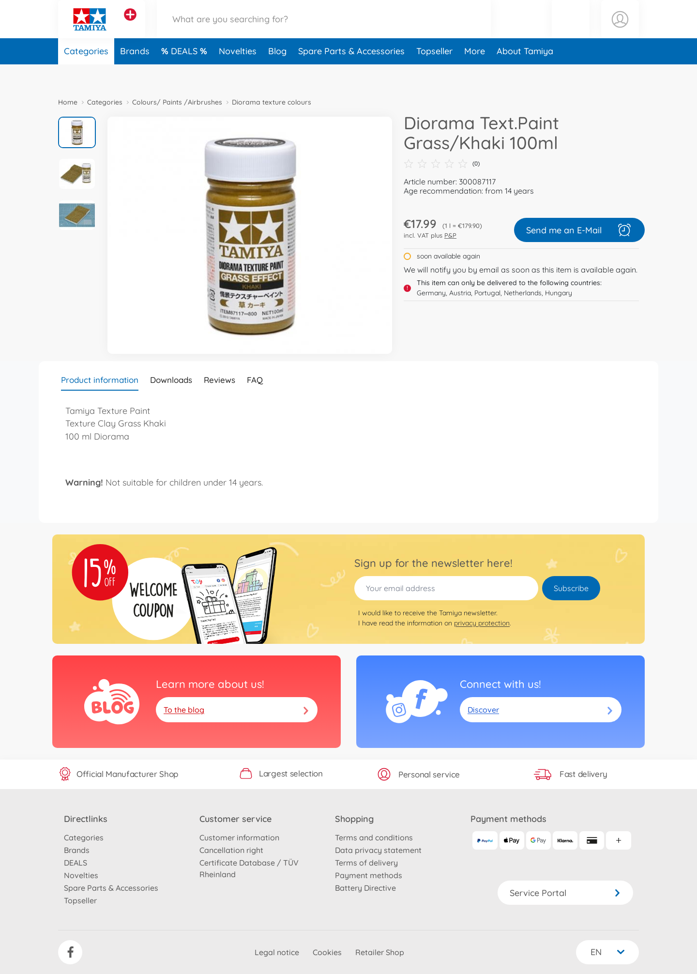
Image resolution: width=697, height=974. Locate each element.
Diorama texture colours (271, 102)
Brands (135, 74)
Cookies (327, 952)
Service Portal (565, 892)
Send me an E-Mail (579, 230)
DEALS (185, 74)
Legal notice (277, 952)
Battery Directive (365, 888)
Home (67, 102)
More (474, 74)
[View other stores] (130, 26)
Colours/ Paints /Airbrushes (177, 102)
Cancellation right (231, 850)
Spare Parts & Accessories (351, 74)
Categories (86, 74)
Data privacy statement (378, 850)
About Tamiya (525, 74)
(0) (442, 163)
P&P (450, 235)
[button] (571, 31)
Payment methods (368, 875)
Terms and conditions (374, 837)
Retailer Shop (379, 952)
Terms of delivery (366, 862)
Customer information (239, 837)
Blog (277, 74)
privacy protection (482, 623)
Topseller (434, 74)
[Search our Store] (324, 31)
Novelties (238, 74)
